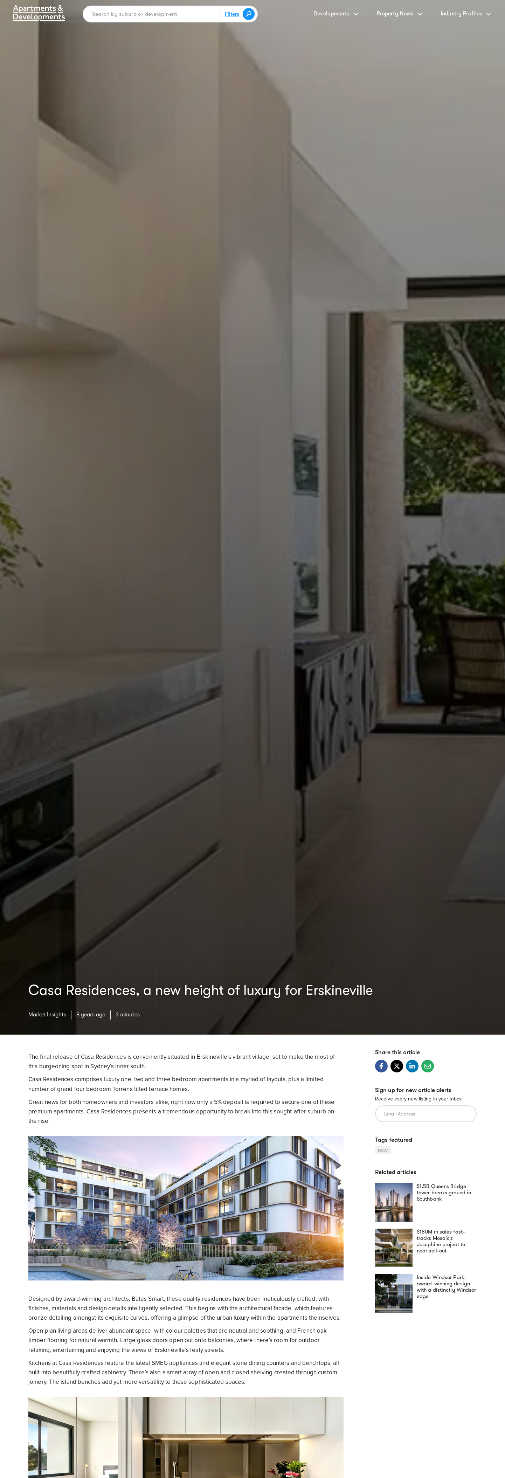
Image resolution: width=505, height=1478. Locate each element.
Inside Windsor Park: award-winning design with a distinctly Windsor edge (446, 1286)
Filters (232, 14)
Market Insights (47, 1014)
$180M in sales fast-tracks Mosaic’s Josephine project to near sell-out (441, 1241)
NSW (383, 1150)
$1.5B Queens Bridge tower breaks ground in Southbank (444, 1192)
